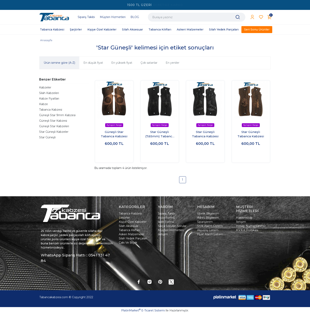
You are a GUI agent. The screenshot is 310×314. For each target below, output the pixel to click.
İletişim (163, 234)
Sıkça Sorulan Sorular (172, 226)
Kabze (43, 104)
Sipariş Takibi (166, 213)
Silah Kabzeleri (49, 93)
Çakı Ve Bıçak (128, 242)
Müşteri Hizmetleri (171, 230)
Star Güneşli (47, 137)
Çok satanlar (149, 63)
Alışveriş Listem (207, 230)
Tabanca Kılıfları (129, 230)
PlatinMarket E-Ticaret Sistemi (143, 310)
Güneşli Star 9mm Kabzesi (57, 115)
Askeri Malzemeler (131, 234)
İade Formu (166, 222)
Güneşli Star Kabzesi (53, 120)
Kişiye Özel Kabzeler (133, 222)
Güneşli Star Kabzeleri (54, 126)
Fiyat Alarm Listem (210, 234)
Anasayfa (46, 40)
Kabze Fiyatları (49, 98)
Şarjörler (124, 217)
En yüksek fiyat (121, 63)
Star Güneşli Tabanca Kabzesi (205, 134)
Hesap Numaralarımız (251, 226)
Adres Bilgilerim (208, 217)
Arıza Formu (166, 217)
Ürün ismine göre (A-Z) (59, 63)
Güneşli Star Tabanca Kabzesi (114, 134)
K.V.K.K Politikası (247, 230)
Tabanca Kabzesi (50, 109)
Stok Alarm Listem (210, 226)
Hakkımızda (244, 217)
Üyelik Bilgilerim (208, 213)
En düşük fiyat (93, 63)
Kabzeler (45, 87)
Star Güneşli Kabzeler (53, 132)
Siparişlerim (205, 222)
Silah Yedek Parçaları (133, 238)
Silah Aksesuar (128, 226)
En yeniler (172, 63)
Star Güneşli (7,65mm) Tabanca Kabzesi (159, 134)
